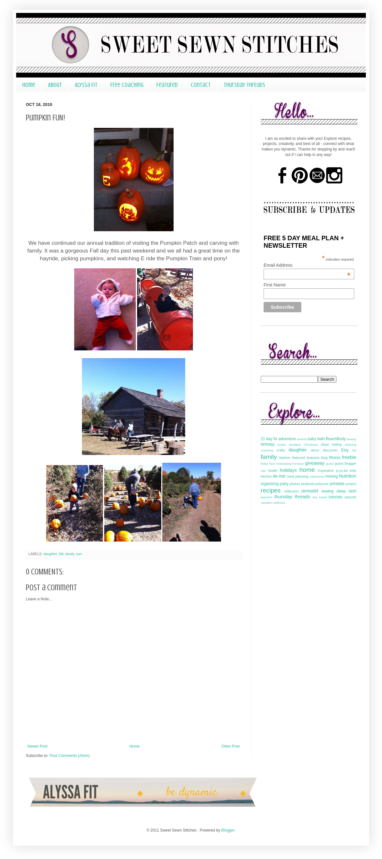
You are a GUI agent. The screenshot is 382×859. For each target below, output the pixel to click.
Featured (167, 84)
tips (314, 497)
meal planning (297, 476)
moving (331, 476)
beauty (351, 439)
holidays (288, 470)
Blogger (228, 830)
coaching (267, 450)
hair (263, 470)
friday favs (268, 463)
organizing (269, 483)
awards (302, 439)
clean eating (331, 444)
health (272, 470)
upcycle (350, 497)
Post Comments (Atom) (69, 755)
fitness (334, 457)
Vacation (267, 502)
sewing (327, 491)
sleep (341, 491)
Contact (201, 84)
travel (323, 497)
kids (353, 470)
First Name (275, 284)
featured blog (317, 458)
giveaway (315, 463)
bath (321, 439)
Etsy (344, 450)
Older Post (230, 746)
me (282, 476)
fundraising (283, 463)
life (275, 476)
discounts (330, 450)
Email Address (307, 265)
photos (294, 484)
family (69, 554)
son (79, 554)
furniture (298, 463)
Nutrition (347, 476)
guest (330, 463)
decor (315, 450)
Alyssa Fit (86, 84)
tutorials (335, 497)
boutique (295, 444)
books (282, 444)
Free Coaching (127, 84)
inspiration (326, 470)
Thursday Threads (244, 84)
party (284, 483)
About (55, 84)
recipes (271, 490)
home (307, 469)
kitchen (266, 476)
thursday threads (292, 496)
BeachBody (336, 439)
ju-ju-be (342, 470)
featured (298, 458)
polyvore (322, 484)
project (351, 484)
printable (337, 483)
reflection (291, 491)
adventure (287, 439)
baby (312, 439)
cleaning (350, 444)
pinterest (307, 484)
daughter (50, 554)
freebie (349, 457)
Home (28, 84)
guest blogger (345, 463)
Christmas (311, 444)
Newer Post (37, 746)
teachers (267, 497)
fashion (284, 458)
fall (61, 554)
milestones (316, 476)
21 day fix (269, 439)
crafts (280, 450)
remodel (309, 490)
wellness (279, 502)
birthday (268, 444)
